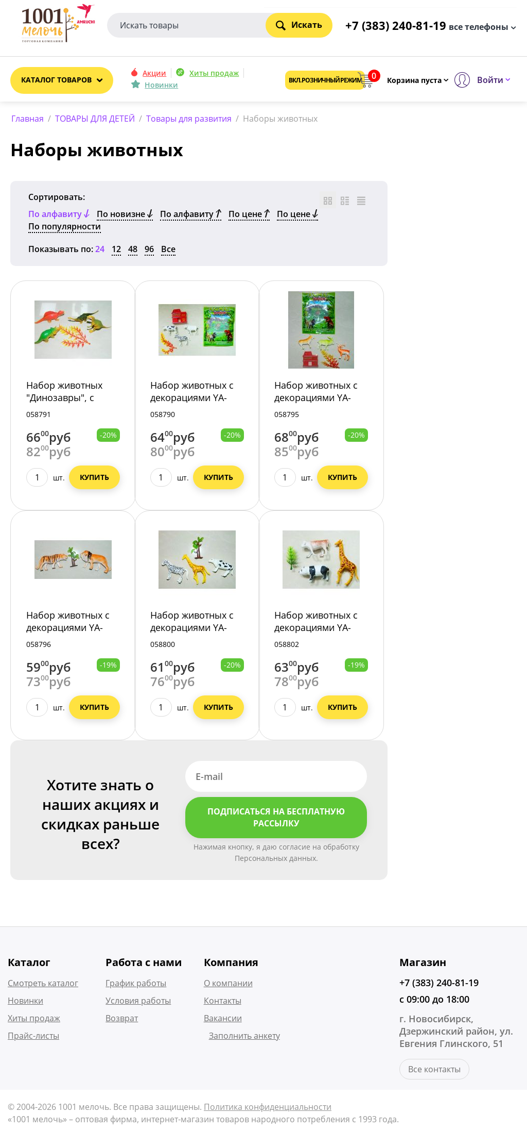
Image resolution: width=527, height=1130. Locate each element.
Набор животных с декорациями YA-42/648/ (192, 629)
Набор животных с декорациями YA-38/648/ (316, 399)
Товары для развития (189, 118)
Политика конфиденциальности (267, 1108)
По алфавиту (190, 216)
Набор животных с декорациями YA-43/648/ (316, 629)
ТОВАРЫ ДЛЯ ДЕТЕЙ (95, 118)
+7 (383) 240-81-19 (439, 984)
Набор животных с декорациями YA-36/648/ (192, 399)
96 (149, 251)
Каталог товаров (56, 80)
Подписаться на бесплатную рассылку (276, 819)
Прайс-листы (33, 1037)
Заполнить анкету (244, 1037)
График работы (136, 984)
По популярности (64, 228)
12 (116, 251)
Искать (299, 24)
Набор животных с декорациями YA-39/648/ (68, 629)
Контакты (222, 1002)
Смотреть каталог (43, 984)
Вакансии (223, 1019)
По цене (249, 216)
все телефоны (478, 26)
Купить (94, 479)
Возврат (122, 1019)
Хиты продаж (214, 73)
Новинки (161, 85)
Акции (154, 73)
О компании (228, 984)
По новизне (125, 216)
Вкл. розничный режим (325, 80)
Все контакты (434, 1070)
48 (132, 251)
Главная (27, 118)
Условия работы (138, 1002)
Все (168, 251)
